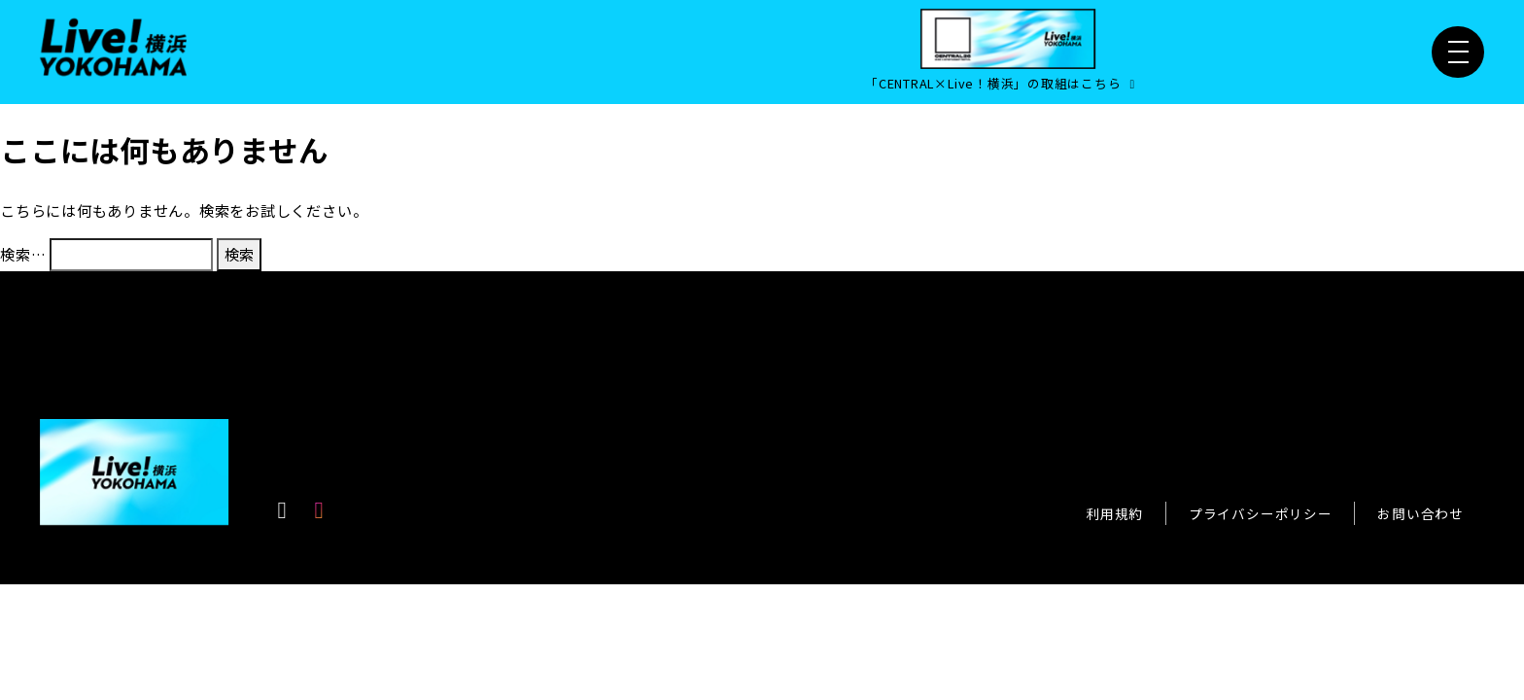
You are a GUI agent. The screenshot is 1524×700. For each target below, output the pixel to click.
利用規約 (1114, 513)
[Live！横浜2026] (113, 44)
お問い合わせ (1420, 513)
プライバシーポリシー (1261, 513)
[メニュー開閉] (1458, 52)
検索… (23, 253)
